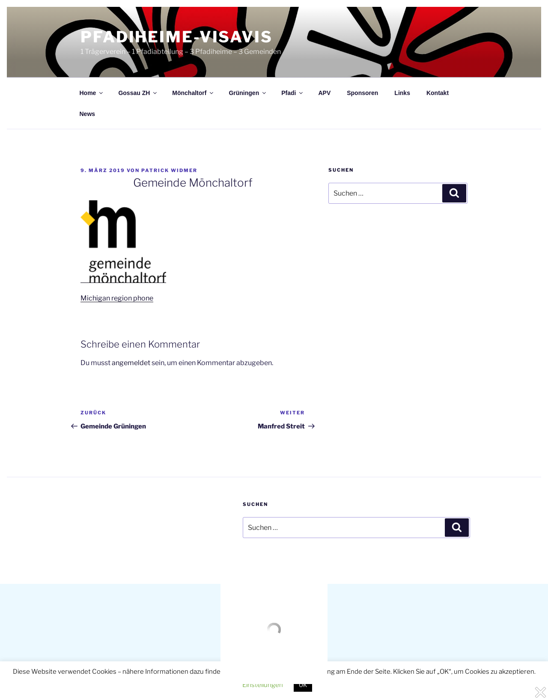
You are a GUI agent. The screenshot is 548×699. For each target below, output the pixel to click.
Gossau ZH (138, 92)
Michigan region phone (116, 298)
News (87, 113)
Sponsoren (362, 92)
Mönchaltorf (193, 92)
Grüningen (248, 92)
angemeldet (131, 363)
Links (402, 92)
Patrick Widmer (169, 170)
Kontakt (437, 92)
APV (324, 92)
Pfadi (292, 92)
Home (92, 92)
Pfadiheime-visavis (176, 36)
